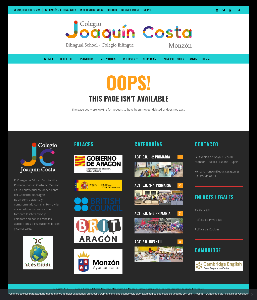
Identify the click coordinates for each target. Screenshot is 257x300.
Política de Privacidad (208, 220)
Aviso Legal (202, 210)
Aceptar (199, 293)
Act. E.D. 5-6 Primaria (152, 213)
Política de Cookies (207, 229)
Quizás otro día (214, 293)
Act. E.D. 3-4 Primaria (153, 185)
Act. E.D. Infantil (148, 241)
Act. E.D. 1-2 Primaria (152, 156)
